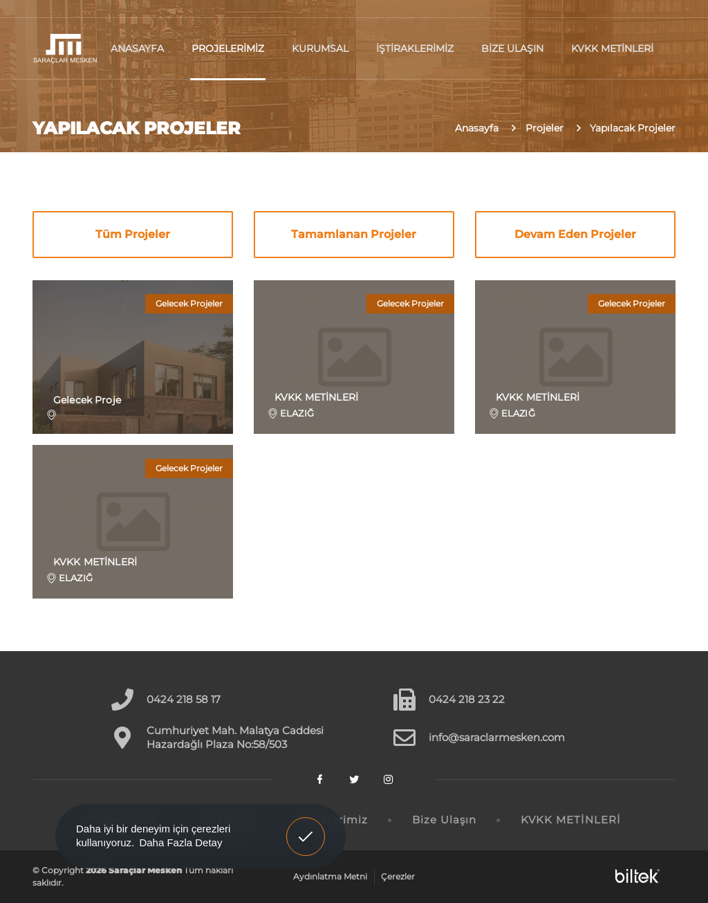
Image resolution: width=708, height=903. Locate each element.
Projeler (544, 128)
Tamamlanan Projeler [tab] (353, 234)
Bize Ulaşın (512, 48)
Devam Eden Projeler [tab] (575, 234)
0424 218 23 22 (467, 699)
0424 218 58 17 (184, 699)
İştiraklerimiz (415, 48)
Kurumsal (320, 48)
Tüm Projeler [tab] (132, 234)
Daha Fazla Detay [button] (180, 842)
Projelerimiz (228, 48)
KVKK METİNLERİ (612, 48)
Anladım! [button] (306, 826)
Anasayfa (137, 48)
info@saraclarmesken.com (497, 737)
